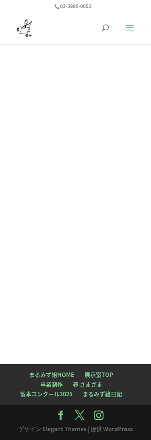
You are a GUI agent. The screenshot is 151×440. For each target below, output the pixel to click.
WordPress (118, 429)
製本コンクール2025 (46, 394)
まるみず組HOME (51, 374)
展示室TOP (99, 374)
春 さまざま (87, 384)
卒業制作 (51, 384)
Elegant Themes (64, 429)
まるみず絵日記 (102, 394)
